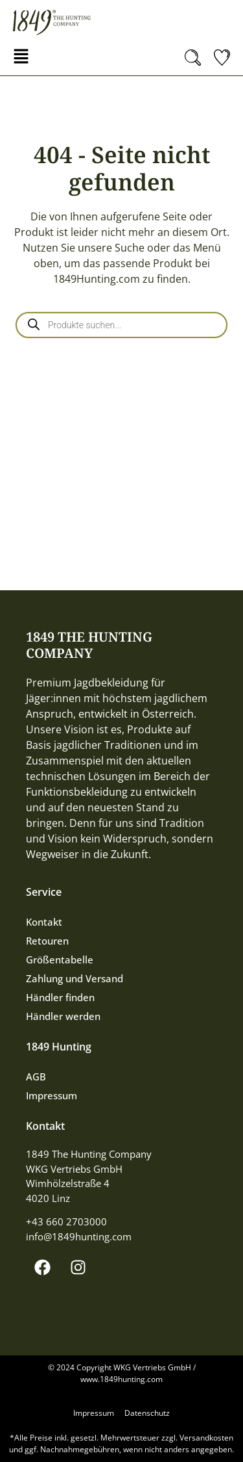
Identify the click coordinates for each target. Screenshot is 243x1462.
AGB (36, 1076)
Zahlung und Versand (74, 978)
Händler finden (60, 997)
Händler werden (63, 1016)
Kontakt (44, 921)
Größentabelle (59, 959)
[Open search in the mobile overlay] (121, 325)
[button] (21, 57)
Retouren (47, 940)
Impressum (51, 1095)
